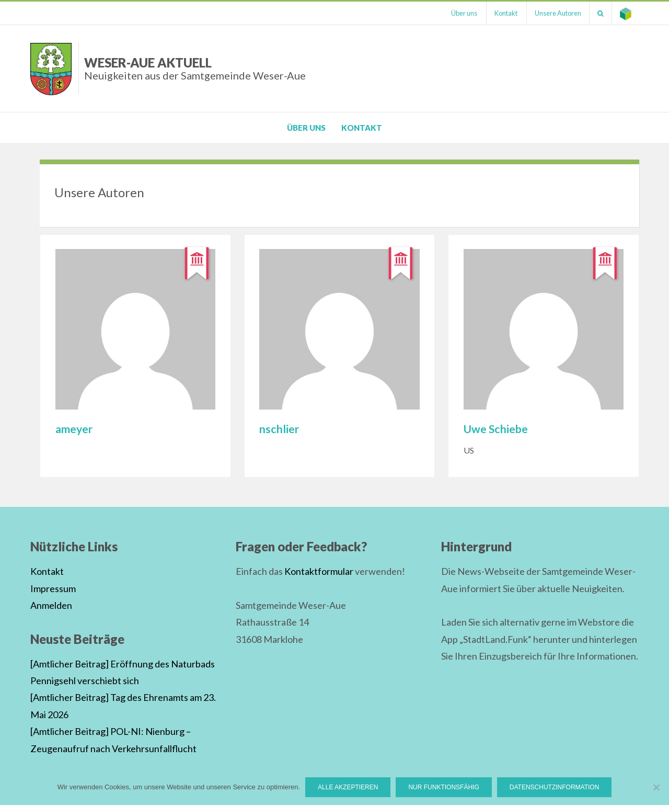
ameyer (74, 429)
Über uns (464, 13)
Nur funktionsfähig (443, 787)
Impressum (53, 588)
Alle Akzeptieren (348, 787)
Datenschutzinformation (554, 787)
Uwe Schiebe (496, 429)
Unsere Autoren (558, 13)
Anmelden (51, 605)
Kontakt (505, 13)
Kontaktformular (318, 571)
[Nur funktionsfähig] (656, 787)
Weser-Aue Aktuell (195, 68)
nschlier (279, 429)
